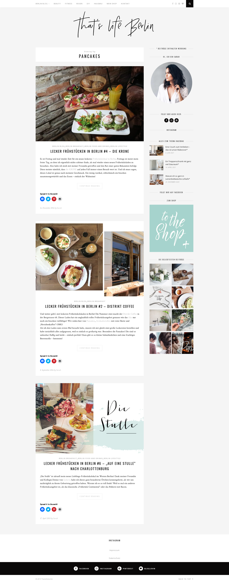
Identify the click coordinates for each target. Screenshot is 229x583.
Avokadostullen (103, 321)
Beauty (57, 3)
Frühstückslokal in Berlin (104, 158)
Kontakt (125, 3)
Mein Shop (112, 3)
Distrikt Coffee (130, 314)
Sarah (59, 208)
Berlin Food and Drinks (97, 146)
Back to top (186, 579)
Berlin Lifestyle (118, 146)
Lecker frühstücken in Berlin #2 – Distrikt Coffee (89, 306)
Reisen (79, 3)
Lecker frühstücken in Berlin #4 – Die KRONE (89, 151)
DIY (88, 3)
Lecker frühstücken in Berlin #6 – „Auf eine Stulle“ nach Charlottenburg (90, 466)
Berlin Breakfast (75, 146)
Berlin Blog (42, 3)
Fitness (68, 3)
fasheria (67, 479)
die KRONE (71, 169)
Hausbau (98, 3)
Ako (130, 317)
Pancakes (90, 321)
